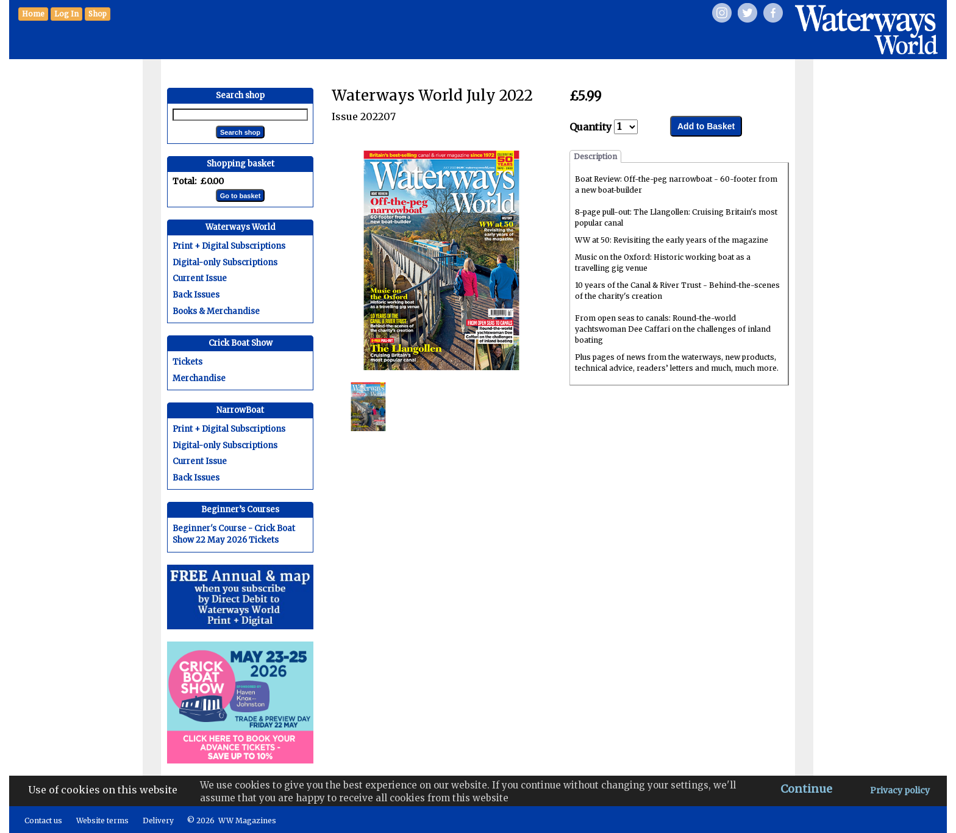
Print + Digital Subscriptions (229, 246)
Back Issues (196, 295)
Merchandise (199, 378)
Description (595, 156)
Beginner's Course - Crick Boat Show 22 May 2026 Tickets (234, 534)
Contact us (43, 820)
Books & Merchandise (216, 311)
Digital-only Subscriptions (225, 262)
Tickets (187, 362)
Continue (806, 789)
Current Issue (200, 278)
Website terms (102, 820)
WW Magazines (247, 820)
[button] (97, 14)
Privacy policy (900, 790)
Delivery (158, 820)
